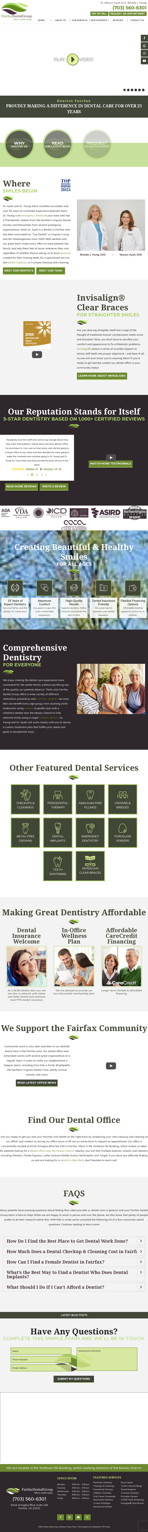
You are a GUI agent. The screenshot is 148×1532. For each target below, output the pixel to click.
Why (24, 144)
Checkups (25, 799)
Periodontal (58, 799)
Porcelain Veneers (129, 1496)
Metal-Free (25, 832)
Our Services (80, 20)
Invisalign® (84, 348)
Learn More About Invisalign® (102, 375)
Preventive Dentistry (102, 1482)
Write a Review (54, 486)
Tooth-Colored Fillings (131, 1486)
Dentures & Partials (102, 1506)
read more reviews (21, 486)
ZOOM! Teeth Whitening (132, 1499)
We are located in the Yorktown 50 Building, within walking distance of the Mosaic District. (74, 1468)
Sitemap (62, 1527)
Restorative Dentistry (103, 1499)
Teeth (57, 866)
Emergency (90, 832)
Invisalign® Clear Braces (132, 1503)
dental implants (17, 262)
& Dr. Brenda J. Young (134, 2)
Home (41, 20)
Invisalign (90, 865)
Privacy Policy (71, 1527)
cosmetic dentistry (47, 698)
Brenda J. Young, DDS (93, 254)
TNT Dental (106, 1527)
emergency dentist (32, 215)
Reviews (118, 20)
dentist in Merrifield (72, 1160)
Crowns (122, 799)
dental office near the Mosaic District (52, 1150)
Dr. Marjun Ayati (110, 2)
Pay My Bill (99, 13)
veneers (29, 708)
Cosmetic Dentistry (130, 1493)
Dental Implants (128, 1489)
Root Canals (127, 1482)
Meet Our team (50, 270)
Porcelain (122, 832)
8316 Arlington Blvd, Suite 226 (29, 1506)
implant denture (49, 717)
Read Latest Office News (36, 1082)
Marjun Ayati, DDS (131, 254)
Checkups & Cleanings (103, 1486)
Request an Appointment (128, 13)
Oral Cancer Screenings (104, 1496)
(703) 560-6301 (130, 8)
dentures (65, 253)
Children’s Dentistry (102, 1493)
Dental (57, 832)
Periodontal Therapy (103, 1489)
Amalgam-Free (90, 799)
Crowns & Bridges (101, 1503)
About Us (60, 20)
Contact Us (137, 20)
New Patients (99, 20)
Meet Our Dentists (18, 270)
